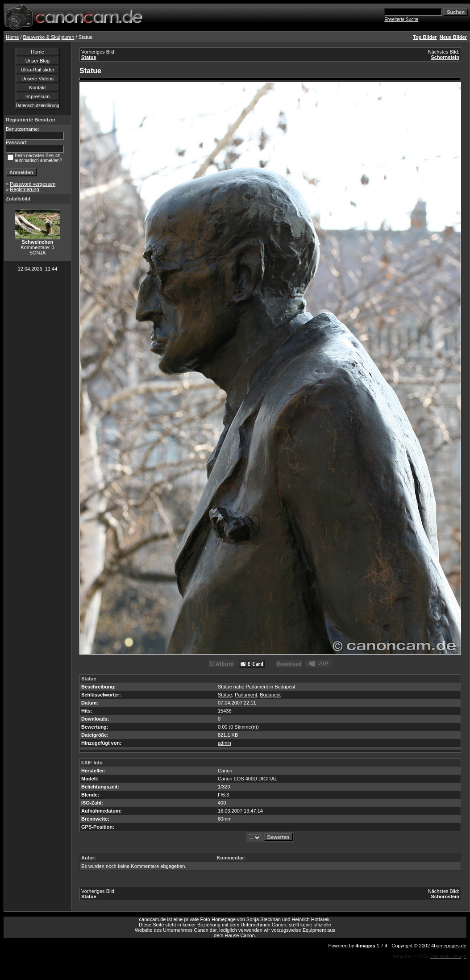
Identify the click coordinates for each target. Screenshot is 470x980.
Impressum (37, 96)
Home (12, 37)
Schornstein (445, 57)
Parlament (246, 694)
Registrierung (24, 189)
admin (224, 743)
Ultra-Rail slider (37, 69)
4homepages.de (448, 945)
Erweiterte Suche (401, 19)
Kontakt (37, 87)
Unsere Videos (37, 78)
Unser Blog (37, 60)
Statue (88, 57)
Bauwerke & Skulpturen (49, 37)
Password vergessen (32, 184)
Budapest (270, 694)
